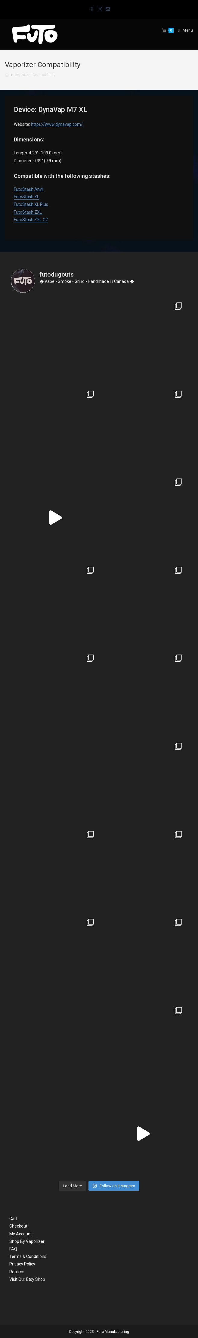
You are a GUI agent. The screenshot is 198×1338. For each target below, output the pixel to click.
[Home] (7, 75)
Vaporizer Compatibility (35, 75)
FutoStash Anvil (29, 189)
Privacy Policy (22, 1264)
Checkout (18, 1226)
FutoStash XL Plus (31, 204)
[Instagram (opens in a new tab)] (100, 8)
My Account (20, 1233)
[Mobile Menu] (183, 30)
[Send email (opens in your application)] (107, 8)
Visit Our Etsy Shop (27, 1279)
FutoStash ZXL (28, 212)
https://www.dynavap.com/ (57, 124)
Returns (16, 1271)
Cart (13, 1218)
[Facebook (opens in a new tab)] (92, 8)
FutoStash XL (26, 196)
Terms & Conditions (27, 1256)
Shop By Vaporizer (27, 1241)
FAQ (13, 1249)
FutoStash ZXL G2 (31, 219)
